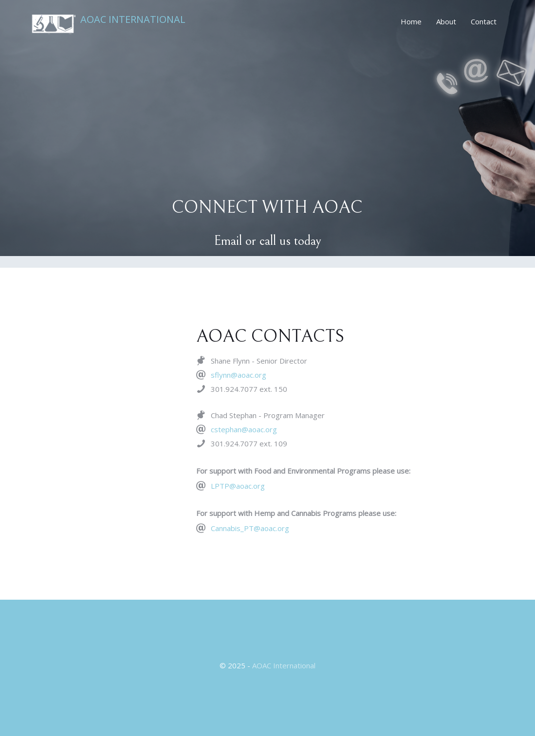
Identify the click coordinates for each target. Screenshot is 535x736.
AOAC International (132, 20)
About (446, 21)
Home (411, 21)
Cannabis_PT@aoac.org (250, 528)
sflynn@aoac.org (238, 375)
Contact (484, 21)
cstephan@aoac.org (244, 429)
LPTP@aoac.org (238, 486)
